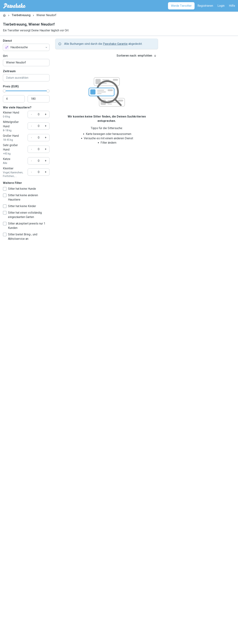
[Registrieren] (205, 5)
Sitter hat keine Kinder (19, 206)
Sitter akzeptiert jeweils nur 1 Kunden (24, 226)
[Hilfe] (232, 5)
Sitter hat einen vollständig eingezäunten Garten (22, 215)
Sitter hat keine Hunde (19, 189)
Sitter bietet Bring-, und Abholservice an (20, 236)
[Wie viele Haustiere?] (38, 114)
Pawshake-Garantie (115, 44)
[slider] (4, 90)
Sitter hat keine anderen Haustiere (20, 197)
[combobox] (26, 47)
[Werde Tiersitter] (181, 5)
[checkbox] (5, 189)
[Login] (221, 5)
